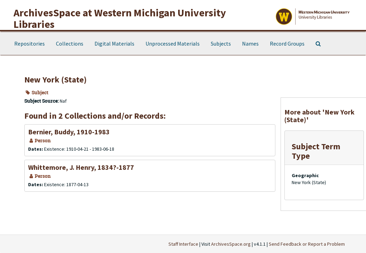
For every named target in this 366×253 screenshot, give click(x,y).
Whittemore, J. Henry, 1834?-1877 (81, 167)
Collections (69, 43)
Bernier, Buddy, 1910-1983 (69, 131)
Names (250, 43)
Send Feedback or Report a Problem (307, 244)
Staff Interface (183, 244)
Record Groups (287, 43)
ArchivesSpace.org (231, 244)
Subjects (221, 43)
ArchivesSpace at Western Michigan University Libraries (120, 18)
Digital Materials (114, 43)
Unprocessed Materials (172, 43)
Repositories (29, 43)
